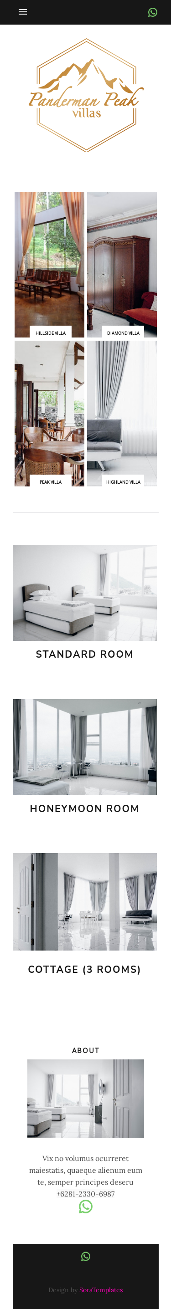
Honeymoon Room (85, 809)
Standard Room (85, 655)
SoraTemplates (101, 1290)
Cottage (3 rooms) (84, 970)
